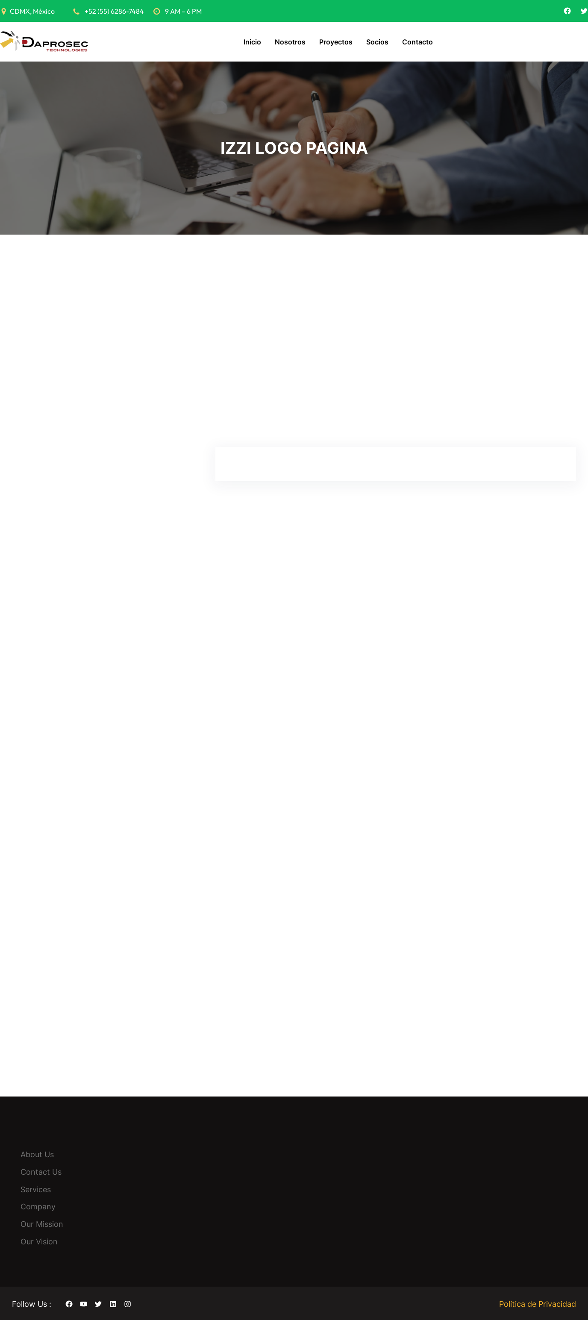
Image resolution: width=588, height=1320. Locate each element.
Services (36, 1188)
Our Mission (42, 1223)
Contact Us (41, 1170)
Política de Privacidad (537, 1302)
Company (38, 1205)
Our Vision (39, 1240)
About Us (37, 1153)
